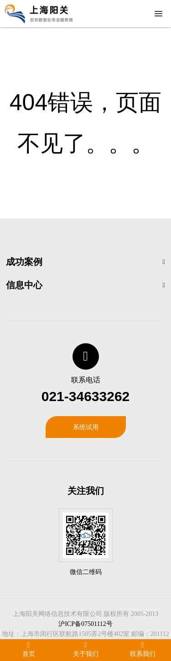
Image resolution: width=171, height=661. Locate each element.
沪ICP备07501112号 (85, 623)
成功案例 (24, 262)
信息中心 (24, 285)
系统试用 (85, 427)
